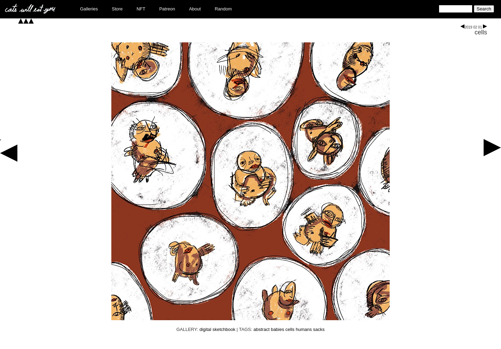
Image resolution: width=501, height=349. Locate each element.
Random (223, 8)
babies (277, 329)
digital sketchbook (217, 329)
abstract (262, 329)
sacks (319, 329)
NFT (140, 8)
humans (304, 329)
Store (117, 8)
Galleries (89, 8)
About (195, 8)
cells (481, 32)
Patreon (167, 8)
